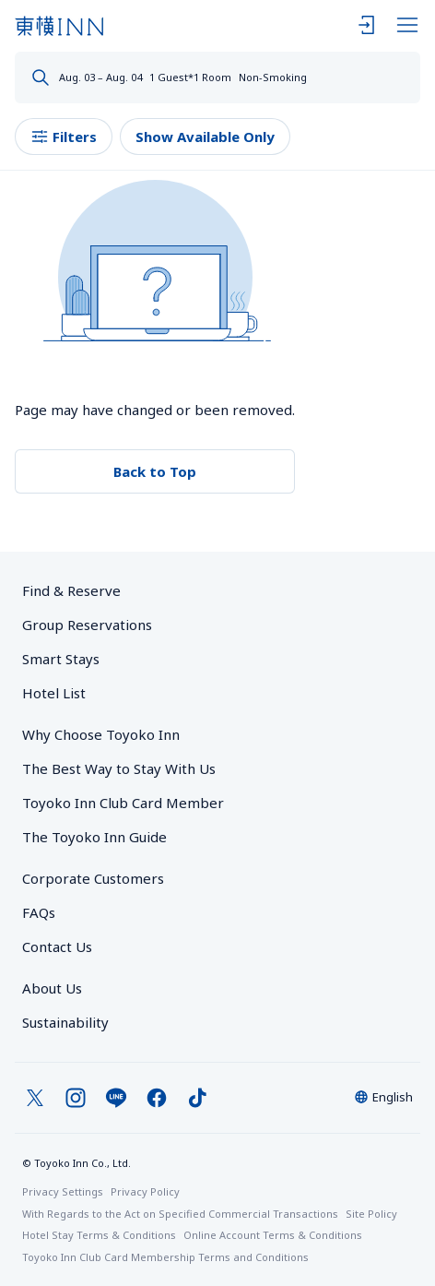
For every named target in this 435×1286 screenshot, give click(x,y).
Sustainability (65, 1022)
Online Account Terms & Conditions (272, 1235)
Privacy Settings (62, 1191)
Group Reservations (87, 624)
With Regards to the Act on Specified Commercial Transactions (180, 1214)
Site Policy (371, 1214)
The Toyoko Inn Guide (94, 837)
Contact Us (57, 946)
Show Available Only (205, 136)
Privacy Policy (145, 1191)
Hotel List (54, 693)
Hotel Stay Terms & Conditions (99, 1235)
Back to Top (154, 471)
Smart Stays (61, 658)
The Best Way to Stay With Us (119, 768)
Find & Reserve (71, 590)
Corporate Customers (100, 878)
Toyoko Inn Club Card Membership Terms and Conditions (165, 1257)
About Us (52, 988)
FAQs (38, 912)
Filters (63, 137)
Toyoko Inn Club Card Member (123, 802)
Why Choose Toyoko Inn (101, 734)
